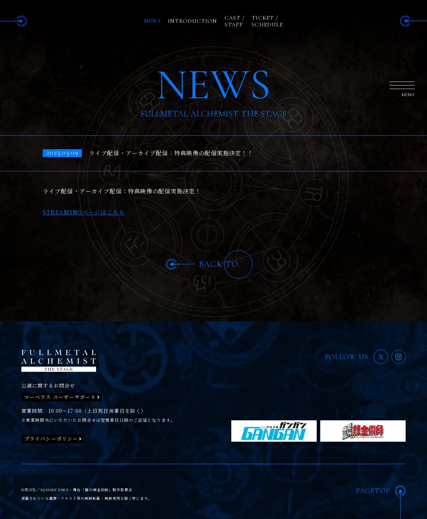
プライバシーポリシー (51, 438)
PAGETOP (373, 491)
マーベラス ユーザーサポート (60, 396)
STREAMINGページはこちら (84, 212)
